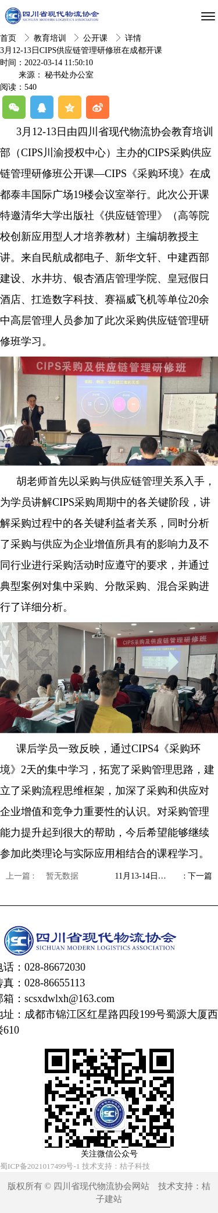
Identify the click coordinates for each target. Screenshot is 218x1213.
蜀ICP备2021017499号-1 (40, 1166)
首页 (9, 38)
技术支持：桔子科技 (116, 1166)
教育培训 (51, 38)
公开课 (96, 38)
